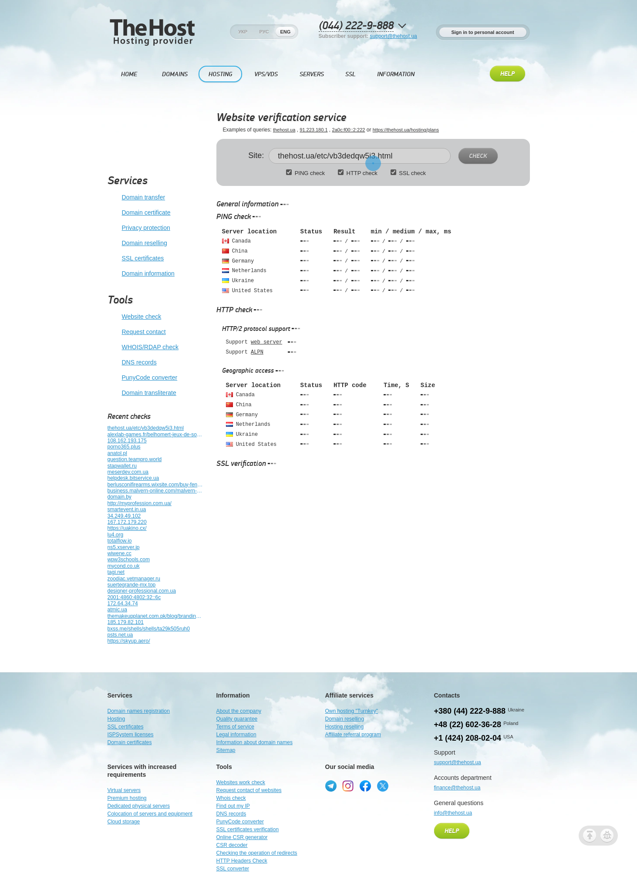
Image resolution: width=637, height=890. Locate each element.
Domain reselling (137, 243)
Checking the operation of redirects (256, 853)
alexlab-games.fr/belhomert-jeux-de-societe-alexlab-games (155, 435)
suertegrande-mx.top (132, 585)
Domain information (141, 274)
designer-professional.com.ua (142, 591)
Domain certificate (139, 213)
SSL (350, 74)
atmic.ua (117, 610)
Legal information (236, 735)
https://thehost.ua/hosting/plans (406, 129)
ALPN (257, 352)
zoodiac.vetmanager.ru (134, 579)
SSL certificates (136, 258)
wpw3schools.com (129, 559)
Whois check (231, 798)
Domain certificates (130, 742)
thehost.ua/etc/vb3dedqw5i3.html (146, 428)
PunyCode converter (143, 378)
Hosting (220, 74)
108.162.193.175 (127, 441)
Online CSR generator (242, 837)
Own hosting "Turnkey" (351, 711)
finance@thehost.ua (457, 788)
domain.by (119, 497)
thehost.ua (284, 129)
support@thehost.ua (393, 36)
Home (129, 74)
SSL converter (232, 869)
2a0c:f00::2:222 (348, 129)
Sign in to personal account (482, 32)
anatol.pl (117, 453)
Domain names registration (139, 711)
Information (396, 74)
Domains (175, 74)
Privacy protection (139, 228)
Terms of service (235, 727)
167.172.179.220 (127, 522)
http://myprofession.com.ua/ (140, 503)
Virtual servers (124, 790)
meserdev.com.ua (128, 472)
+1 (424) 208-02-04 (468, 738)
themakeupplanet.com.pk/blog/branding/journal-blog (155, 616)
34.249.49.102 (124, 516)
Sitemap (226, 750)
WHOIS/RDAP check (143, 347)
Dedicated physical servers (139, 806)
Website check (135, 317)
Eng (285, 31)
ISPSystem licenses (131, 735)
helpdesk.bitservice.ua (133, 478)
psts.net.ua (120, 635)
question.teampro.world (135, 459)
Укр (242, 31)
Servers (312, 74)
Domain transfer (136, 197)
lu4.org (116, 535)
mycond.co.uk (124, 566)
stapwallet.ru (122, 466)
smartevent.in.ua (127, 509)
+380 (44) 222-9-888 (470, 711)
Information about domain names (254, 742)
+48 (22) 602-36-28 (468, 724)
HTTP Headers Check (241, 861)
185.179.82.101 (126, 622)
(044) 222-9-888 (356, 26)
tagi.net (116, 572)
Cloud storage (124, 822)
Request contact (137, 332)
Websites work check (240, 782)
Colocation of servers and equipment (150, 814)
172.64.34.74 (123, 603)
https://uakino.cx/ (127, 528)
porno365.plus (124, 447)
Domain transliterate (142, 393)
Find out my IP (233, 806)
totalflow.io (120, 541)
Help (507, 74)
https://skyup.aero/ (129, 641)
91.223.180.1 (313, 129)
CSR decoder (232, 845)
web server (266, 342)
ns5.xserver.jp (124, 547)
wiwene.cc (119, 553)
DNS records (132, 362)
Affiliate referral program (353, 735)
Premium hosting (127, 798)
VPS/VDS (266, 74)
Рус (264, 31)
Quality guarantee (237, 719)
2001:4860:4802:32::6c (134, 597)
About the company (238, 711)
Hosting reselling (344, 727)
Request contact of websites (249, 790)
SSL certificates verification (247, 829)
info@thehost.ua (453, 813)
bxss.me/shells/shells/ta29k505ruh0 (149, 629)
